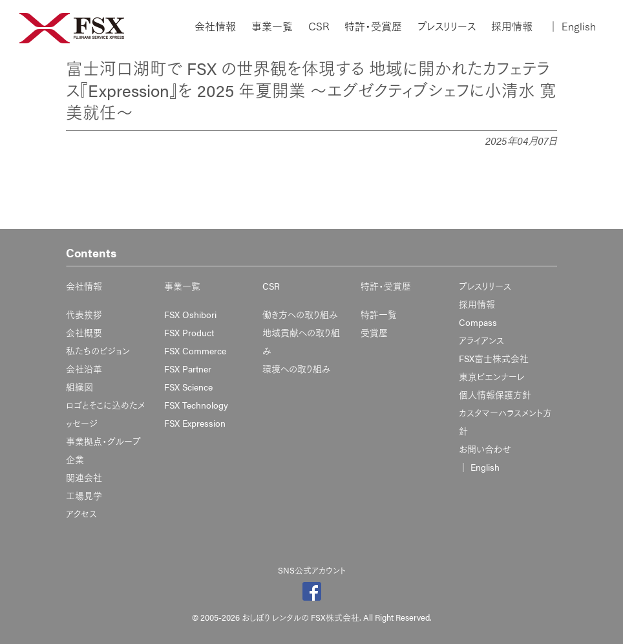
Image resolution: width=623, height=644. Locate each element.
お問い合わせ (485, 448)
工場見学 (84, 495)
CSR (318, 26)
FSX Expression (195, 422)
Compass (478, 322)
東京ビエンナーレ (491, 376)
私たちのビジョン (98, 350)
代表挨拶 (84, 314)
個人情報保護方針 (495, 394)
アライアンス (481, 340)
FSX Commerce (195, 350)
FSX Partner (187, 368)
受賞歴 (374, 332)
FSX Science (188, 386)
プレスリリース (446, 26)
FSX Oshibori (190, 314)
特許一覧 (379, 314)
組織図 (79, 386)
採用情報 (512, 26)
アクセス (81, 513)
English (572, 26)
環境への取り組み (296, 368)
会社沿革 (84, 368)
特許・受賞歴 (373, 26)
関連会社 (84, 477)
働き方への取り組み (300, 314)
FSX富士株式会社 (494, 358)
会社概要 (84, 332)
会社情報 (215, 26)
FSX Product (189, 332)
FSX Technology (196, 404)
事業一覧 (272, 26)
